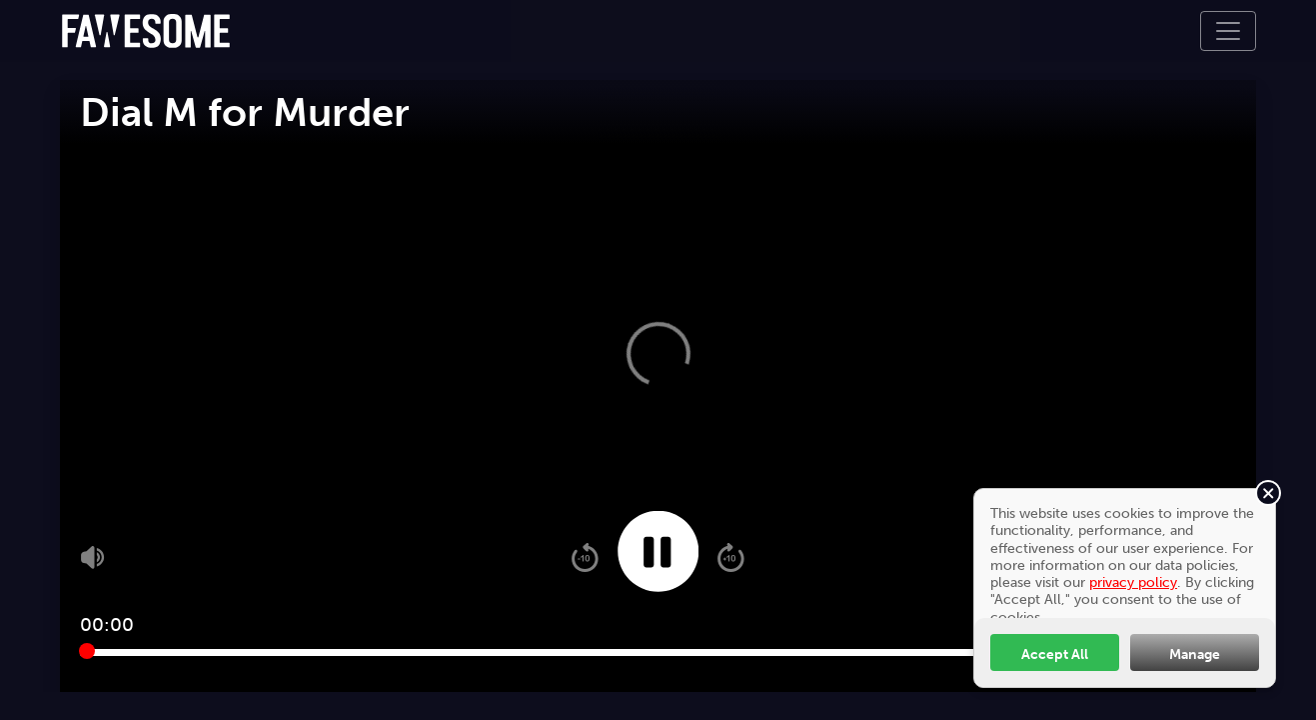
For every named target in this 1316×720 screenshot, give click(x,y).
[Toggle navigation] (1228, 31)
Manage (1194, 654)
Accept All (1054, 654)
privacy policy (1133, 582)
